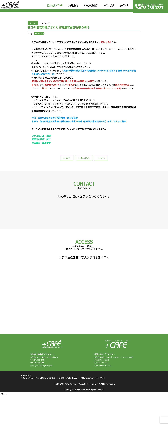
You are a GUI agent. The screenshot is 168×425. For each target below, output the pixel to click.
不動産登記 (43, 39)
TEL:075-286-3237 (41, 389)
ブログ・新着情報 (91, 5)
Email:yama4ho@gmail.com (45, 395)
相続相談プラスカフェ (108, 416)
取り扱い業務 (73, 5)
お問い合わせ (108, 5)
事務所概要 (124, 5)
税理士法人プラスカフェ (116, 373)
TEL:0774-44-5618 (105, 389)
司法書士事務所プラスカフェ (10, 5)
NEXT (104, 171)
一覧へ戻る (84, 171)
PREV (64, 171)
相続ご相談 (55, 5)
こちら (111, 395)
